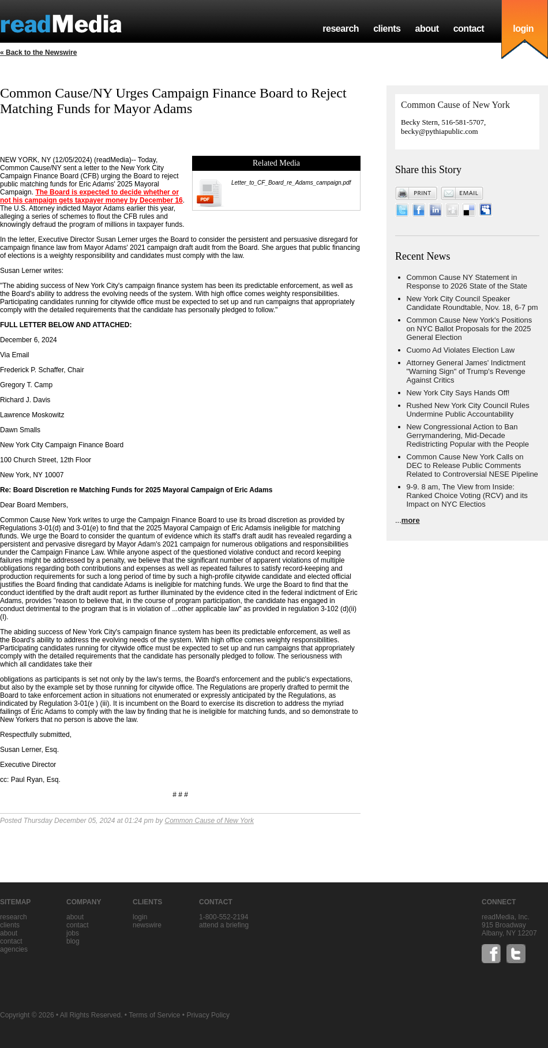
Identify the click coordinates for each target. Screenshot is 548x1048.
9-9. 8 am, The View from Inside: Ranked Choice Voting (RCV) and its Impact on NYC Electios (467, 495)
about (426, 28)
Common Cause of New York (209, 821)
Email (462, 193)
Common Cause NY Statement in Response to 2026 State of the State (467, 281)
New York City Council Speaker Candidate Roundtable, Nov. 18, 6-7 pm (472, 303)
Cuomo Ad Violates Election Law (461, 350)
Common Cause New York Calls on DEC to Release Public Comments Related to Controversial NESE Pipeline (472, 465)
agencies (14, 949)
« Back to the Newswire (38, 52)
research (340, 28)
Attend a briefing (224, 925)
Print (416, 193)
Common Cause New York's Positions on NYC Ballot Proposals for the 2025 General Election (469, 329)
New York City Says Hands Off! (458, 392)
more (410, 520)
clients (386, 28)
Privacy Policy (208, 1015)
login (523, 28)
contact (469, 28)
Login (140, 917)
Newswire (147, 925)
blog (73, 941)
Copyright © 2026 (27, 1015)
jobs (72, 933)
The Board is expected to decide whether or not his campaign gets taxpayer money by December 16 (91, 196)
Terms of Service (154, 1015)
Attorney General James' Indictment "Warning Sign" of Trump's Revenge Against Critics (466, 371)
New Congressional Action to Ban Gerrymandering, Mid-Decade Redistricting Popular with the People (468, 435)
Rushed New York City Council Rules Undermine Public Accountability (468, 409)
